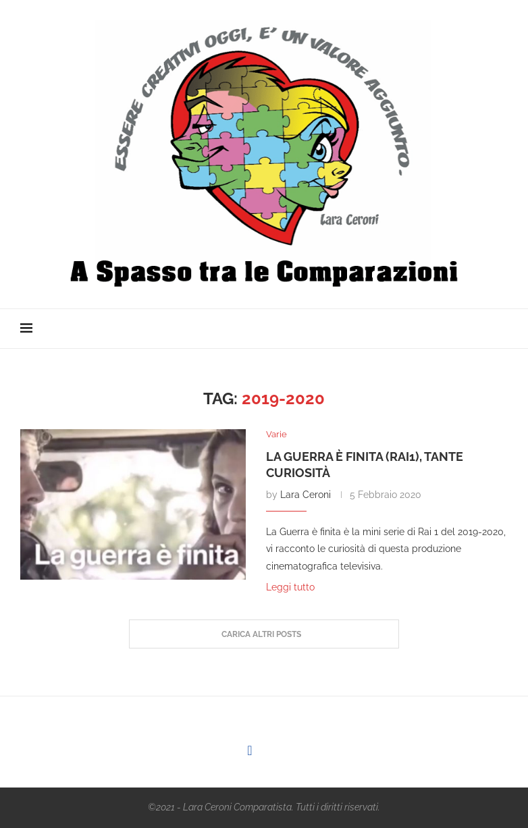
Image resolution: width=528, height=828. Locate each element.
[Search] (501, 328)
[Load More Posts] (264, 634)
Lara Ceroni (305, 494)
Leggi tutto (290, 587)
